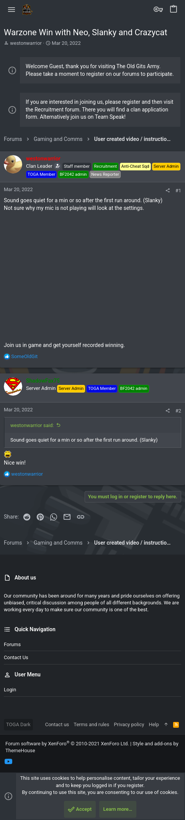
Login (10, 689)
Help (154, 724)
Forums (12, 644)
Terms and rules (91, 724)
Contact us (16, 657)
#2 (178, 411)
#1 (178, 190)
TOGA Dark (18, 724)
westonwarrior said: (32, 425)
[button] (12, 9)
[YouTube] (8, 761)
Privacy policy (129, 724)
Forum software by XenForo (67, 743)
